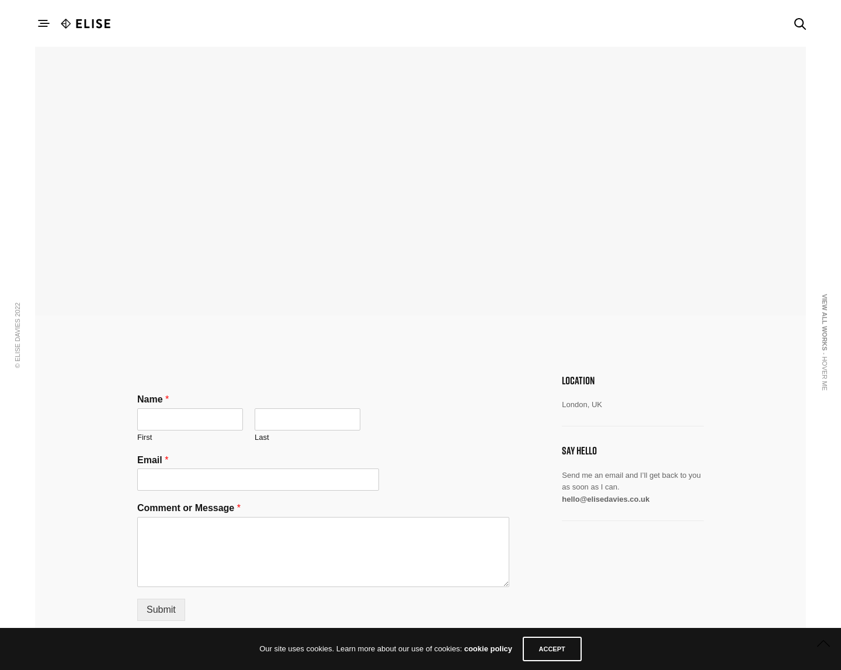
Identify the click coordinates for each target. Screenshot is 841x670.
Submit (161, 610)
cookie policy (487, 649)
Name (153, 399)
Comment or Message (189, 508)
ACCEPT (553, 648)
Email (152, 460)
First (144, 437)
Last (262, 437)
